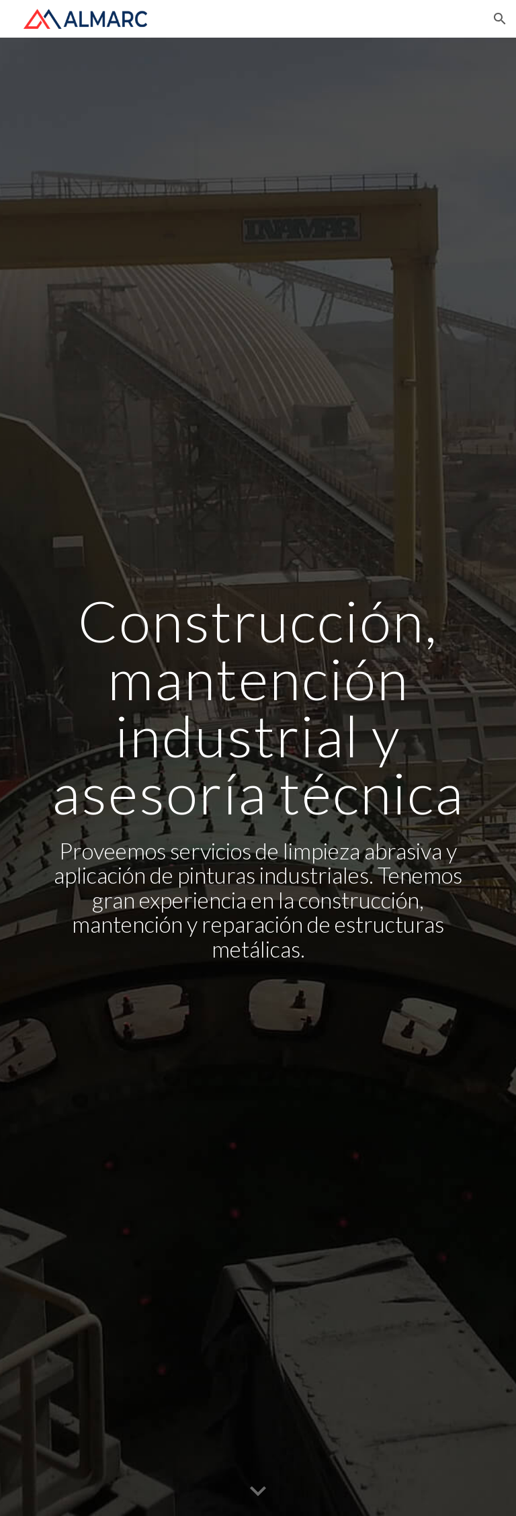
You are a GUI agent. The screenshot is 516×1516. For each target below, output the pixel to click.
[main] (258, 777)
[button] (500, 19)
